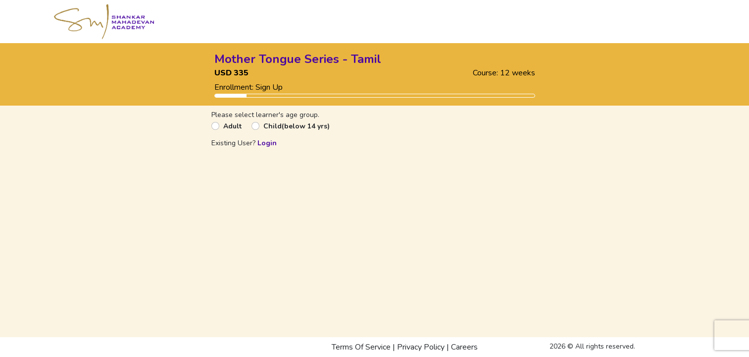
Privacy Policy (421, 347)
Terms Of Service (361, 347)
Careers (464, 347)
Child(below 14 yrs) (296, 126)
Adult (232, 126)
